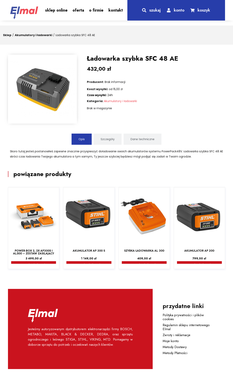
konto (179, 10)
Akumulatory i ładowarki (33, 35)
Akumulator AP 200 (199, 250)
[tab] (82, 139)
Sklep (7, 35)
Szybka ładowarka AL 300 (144, 250)
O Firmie (96, 10)
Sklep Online (56, 10)
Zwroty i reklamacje (176, 335)
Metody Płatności (175, 353)
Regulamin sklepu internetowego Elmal (186, 327)
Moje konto (171, 341)
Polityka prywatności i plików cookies (183, 317)
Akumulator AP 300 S (89, 250)
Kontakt (115, 10)
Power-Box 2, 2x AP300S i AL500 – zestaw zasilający (33, 252)
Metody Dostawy (175, 347)
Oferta (78, 10)
